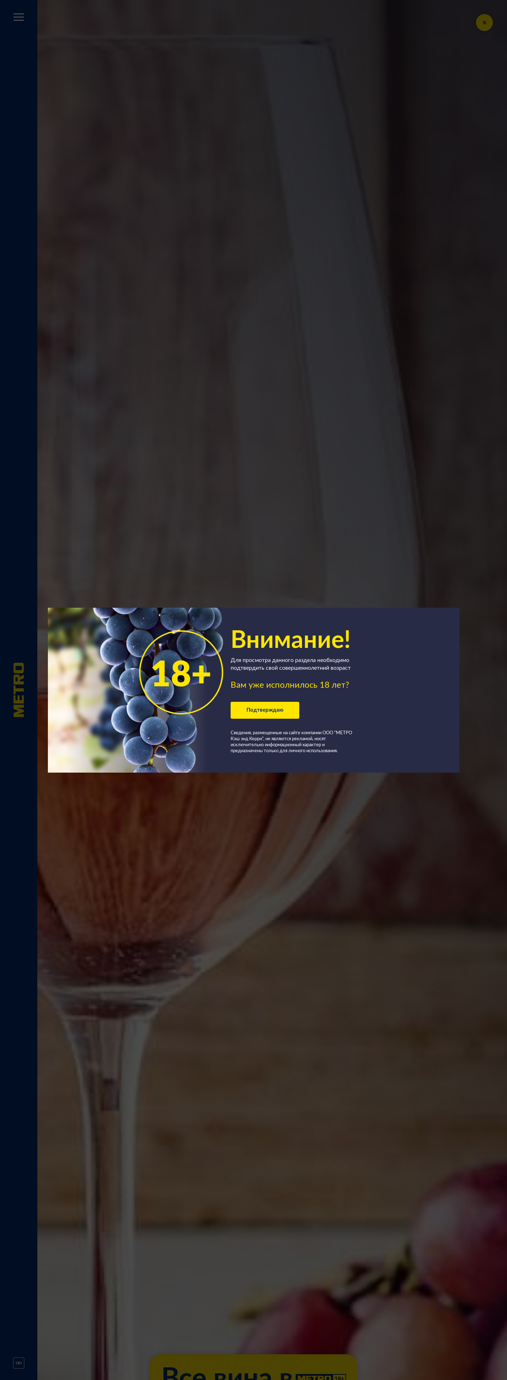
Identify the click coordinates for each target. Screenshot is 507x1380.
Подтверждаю (264, 710)
